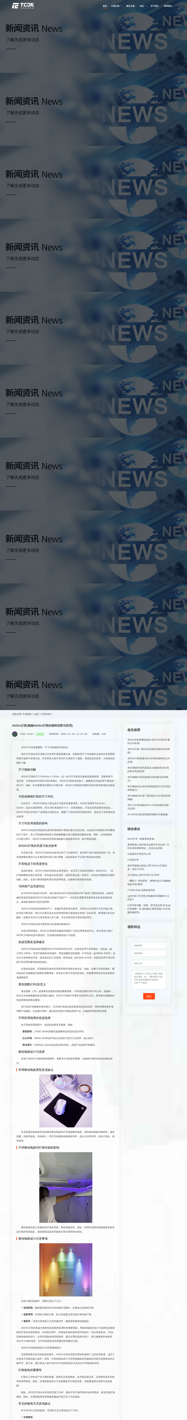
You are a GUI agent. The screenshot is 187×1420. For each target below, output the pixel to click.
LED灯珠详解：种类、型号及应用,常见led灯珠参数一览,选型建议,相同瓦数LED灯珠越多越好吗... (149, 909)
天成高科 (27, 714)
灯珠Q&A (46, 714)
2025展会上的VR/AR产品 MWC (143, 875)
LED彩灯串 (133, 859)
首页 (105, 6)
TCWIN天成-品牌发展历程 (141, 890)
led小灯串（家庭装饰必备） (141, 838)
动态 (36, 714)
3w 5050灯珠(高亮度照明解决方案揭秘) (147, 814)
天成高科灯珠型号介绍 (139, 854)
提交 (149, 996)
